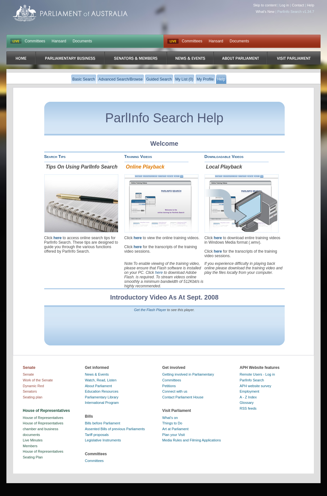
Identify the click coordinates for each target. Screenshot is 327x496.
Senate (28, 374)
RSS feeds (248, 408)
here (58, 238)
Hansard (59, 41)
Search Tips (55, 156)
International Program (102, 403)
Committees (35, 41)
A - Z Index (248, 397)
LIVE (15, 41)
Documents (82, 41)
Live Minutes (33, 440)
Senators (30, 391)
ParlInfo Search (252, 380)
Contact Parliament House (182, 397)
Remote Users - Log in (257, 374)
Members (30, 446)
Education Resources (102, 391)
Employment (249, 391)
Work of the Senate (38, 380)
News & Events (97, 374)
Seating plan (32, 397)
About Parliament (98, 386)
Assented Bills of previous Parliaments (115, 429)
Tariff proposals (97, 435)
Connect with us (174, 391)
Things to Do (172, 423)
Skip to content (265, 5)
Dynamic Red (33, 386)
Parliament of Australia (70, 13)
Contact (298, 5)
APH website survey (255, 386)
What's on (170, 418)
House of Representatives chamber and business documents (43, 428)
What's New (265, 11)
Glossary (247, 403)
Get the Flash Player (150, 310)
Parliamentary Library (102, 397)
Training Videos (138, 156)
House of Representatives (43, 418)
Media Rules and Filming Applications (191, 440)
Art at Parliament (175, 429)
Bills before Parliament (102, 423)
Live (173, 41)
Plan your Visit (173, 435)
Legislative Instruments (103, 440)
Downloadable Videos (224, 156)
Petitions (169, 386)
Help (310, 5)
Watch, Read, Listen (101, 380)
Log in (284, 5)
